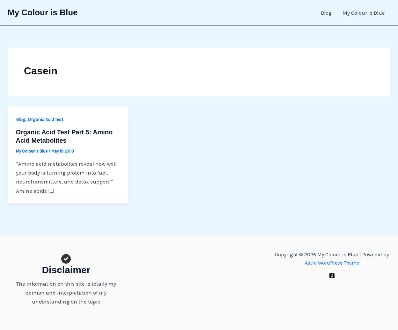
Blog (326, 13)
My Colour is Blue (43, 12)
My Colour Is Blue (364, 13)
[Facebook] (332, 276)
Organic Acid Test (45, 119)
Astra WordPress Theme (332, 263)
